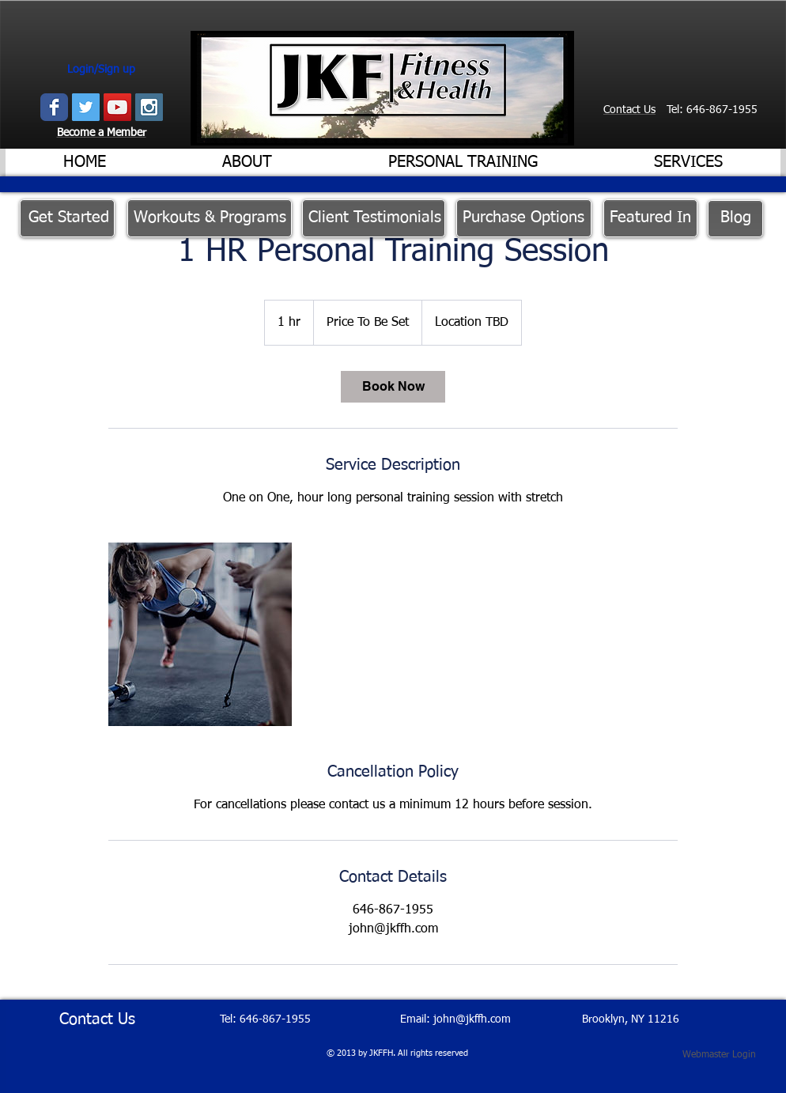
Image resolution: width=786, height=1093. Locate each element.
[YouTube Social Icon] (117, 107)
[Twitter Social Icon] (86, 107)
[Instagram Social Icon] (149, 107)
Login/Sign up (101, 69)
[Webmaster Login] (719, 1055)
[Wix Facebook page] (54, 107)
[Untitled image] (200, 634)
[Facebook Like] (649, 130)
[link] (393, 387)
